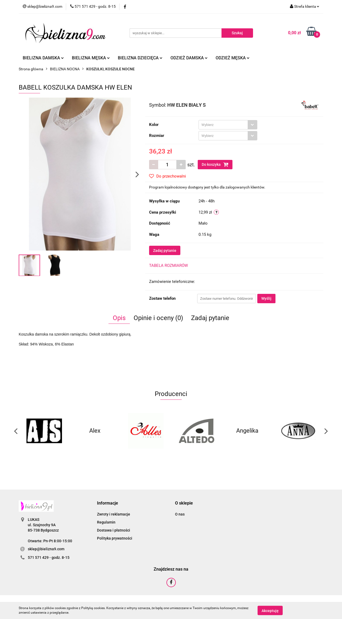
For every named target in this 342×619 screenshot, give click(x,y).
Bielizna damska (43, 57)
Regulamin (106, 522)
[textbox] (223, 125)
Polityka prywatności (114, 538)
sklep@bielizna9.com (46, 549)
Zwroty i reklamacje (113, 514)
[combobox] (228, 124)
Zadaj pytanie (164, 250)
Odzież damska (189, 57)
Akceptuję (270, 610)
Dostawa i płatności (113, 530)
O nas (180, 514)
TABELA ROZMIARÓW (168, 265)
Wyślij (266, 298)
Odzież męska (233, 57)
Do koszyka (215, 164)
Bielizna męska (91, 57)
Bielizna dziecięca (140, 57)
